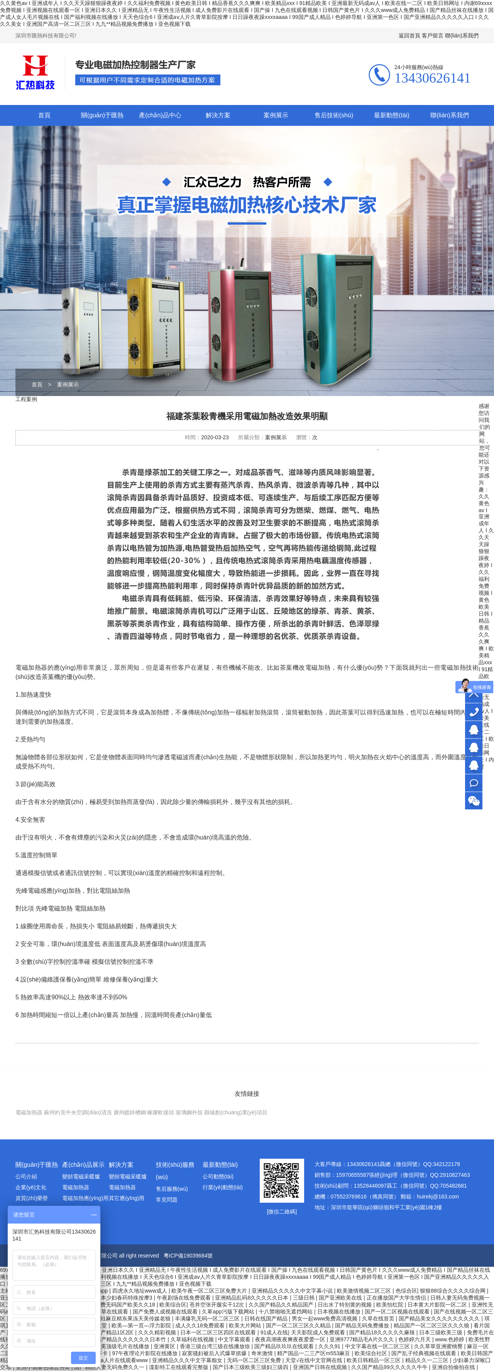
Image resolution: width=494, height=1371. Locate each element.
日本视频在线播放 (339, 1311)
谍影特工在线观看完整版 (179, 1367)
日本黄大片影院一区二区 (438, 1305)
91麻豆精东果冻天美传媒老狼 (136, 1318)
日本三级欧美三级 (441, 1332)
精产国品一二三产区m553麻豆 (314, 1353)
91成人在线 (274, 1332)
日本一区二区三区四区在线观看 (218, 1332)
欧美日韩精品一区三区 (374, 1360)
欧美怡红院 (390, 1305)
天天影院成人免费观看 (319, 1332)
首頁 (44, 115)
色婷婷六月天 (415, 1339)
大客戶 (473, 729)
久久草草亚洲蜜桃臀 (439, 1346)
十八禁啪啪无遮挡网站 (286, 1311)
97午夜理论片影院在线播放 (145, 1353)
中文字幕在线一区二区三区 (378, 1346)
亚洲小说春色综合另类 (43, 1367)
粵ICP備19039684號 (188, 1256)
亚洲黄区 (165, 1346)
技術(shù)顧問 (473, 765)
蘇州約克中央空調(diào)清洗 (78, 1112)
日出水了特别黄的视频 (345, 1305)
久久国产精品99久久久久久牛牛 (390, 1367)
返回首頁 (409, 35)
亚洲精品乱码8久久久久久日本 (252, 1298)
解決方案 (218, 115)
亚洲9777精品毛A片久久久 (362, 1339)
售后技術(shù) (334, 115)
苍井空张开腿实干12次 (217, 1305)
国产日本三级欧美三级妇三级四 (251, 1367)
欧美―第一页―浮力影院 (142, 1325)
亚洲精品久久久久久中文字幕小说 (293, 1291)
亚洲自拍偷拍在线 (454, 1367)
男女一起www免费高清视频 (325, 1318)
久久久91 (330, 1346)
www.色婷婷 (450, 1339)
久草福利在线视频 (193, 1339)
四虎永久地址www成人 (140, 1291)
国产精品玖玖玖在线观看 (284, 1346)
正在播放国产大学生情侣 (397, 1298)
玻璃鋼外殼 (189, 1112)
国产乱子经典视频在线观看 (424, 1353)
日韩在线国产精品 (266, 1318)
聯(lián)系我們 (462, 35)
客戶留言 (432, 35)
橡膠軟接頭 (160, 1112)
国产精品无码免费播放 (363, 1325)
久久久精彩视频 (158, 1332)
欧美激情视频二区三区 (364, 1291)
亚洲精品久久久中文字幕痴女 (188, 1360)
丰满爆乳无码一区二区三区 (208, 1318)
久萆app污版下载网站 (228, 1311)
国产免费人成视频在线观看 (166, 1311)
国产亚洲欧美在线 (341, 1298)
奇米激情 (262, 1353)
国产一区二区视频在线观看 (398, 1311)
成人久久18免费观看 (200, 1325)
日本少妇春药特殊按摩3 (124, 1298)
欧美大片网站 (246, 1325)
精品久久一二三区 (427, 1360)
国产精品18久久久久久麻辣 (382, 1332)
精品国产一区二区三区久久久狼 (432, 1325)
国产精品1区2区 (115, 1332)
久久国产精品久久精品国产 (282, 1305)
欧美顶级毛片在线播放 (123, 1346)
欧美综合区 (172, 1305)
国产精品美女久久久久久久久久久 (440, 1318)
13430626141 (473, 712)
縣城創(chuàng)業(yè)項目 (235, 1112)
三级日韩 (304, 1298)
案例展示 (276, 115)
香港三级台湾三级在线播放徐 (216, 1346)
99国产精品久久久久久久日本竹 (128, 1339)
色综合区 (406, 1291)
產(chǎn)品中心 (160, 115)
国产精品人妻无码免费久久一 (110, 1367)
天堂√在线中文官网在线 (314, 1360)
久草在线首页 (379, 1318)
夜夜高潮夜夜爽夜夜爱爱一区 (291, 1339)
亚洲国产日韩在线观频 (321, 1367)
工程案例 (26, 399)
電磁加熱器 (28, 1112)
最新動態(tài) (391, 115)
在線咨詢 (473, 783)
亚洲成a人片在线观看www (117, 1360)
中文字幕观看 (235, 1339)
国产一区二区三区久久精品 (299, 1325)
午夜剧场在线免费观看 (184, 1298)
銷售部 (473, 747)
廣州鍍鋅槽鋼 (129, 1112)
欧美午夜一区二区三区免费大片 (210, 1291)
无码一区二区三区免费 (255, 1360)
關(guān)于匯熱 (102, 115)
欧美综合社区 (372, 1353)
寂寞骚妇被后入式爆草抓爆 (215, 1353)
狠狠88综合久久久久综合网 (453, 1291)
